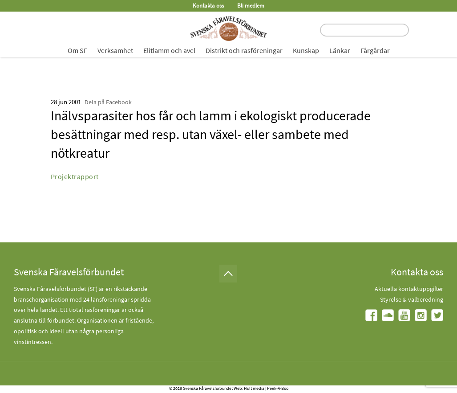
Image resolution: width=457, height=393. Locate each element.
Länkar (339, 50)
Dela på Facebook (108, 102)
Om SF (77, 50)
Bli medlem (250, 5)
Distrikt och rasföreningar (244, 50)
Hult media (254, 388)
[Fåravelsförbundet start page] (228, 28)
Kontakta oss (208, 5)
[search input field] (364, 30)
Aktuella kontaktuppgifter (409, 289)
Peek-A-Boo (277, 388)
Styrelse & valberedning (411, 299)
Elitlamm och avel (169, 50)
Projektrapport (75, 176)
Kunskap (306, 50)
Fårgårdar (375, 50)
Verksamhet (115, 50)
